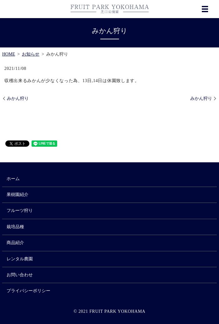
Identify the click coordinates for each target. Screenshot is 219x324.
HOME (8, 54)
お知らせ (30, 54)
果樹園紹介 (17, 194)
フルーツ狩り (20, 210)
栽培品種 (15, 226)
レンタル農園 (20, 259)
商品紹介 (15, 242)
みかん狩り (18, 98)
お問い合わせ (20, 274)
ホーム (13, 178)
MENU (205, 9)
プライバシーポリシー (28, 290)
